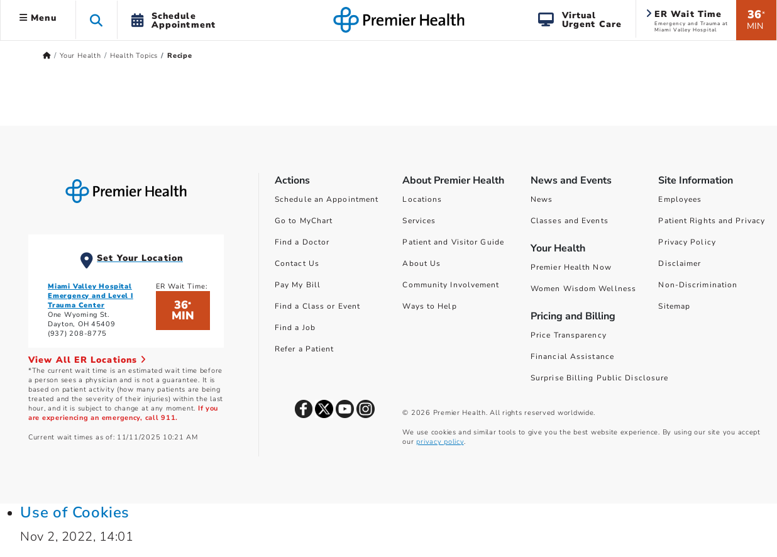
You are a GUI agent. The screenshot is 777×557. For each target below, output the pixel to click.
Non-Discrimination (697, 285)
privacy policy (439, 441)
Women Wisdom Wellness (583, 289)
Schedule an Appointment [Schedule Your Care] (326, 199)
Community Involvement (450, 285)
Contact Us (297, 263)
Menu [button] (38, 18)
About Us (421, 263)
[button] (96, 20)
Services (419, 221)
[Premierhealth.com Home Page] (47, 55)
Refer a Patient (304, 349)
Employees (680, 199)
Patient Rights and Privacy (711, 221)
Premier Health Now (571, 267)
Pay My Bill (298, 285)
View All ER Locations (87, 360)
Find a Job (295, 328)
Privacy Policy (686, 242)
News (542, 199)
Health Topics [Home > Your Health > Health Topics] (134, 55)
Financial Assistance (572, 356)
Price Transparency (569, 335)
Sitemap (674, 306)
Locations (422, 199)
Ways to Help (429, 306)
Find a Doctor (302, 242)
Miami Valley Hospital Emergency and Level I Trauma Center (90, 296)
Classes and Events (570, 221)
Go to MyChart (304, 221)
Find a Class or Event (317, 306)
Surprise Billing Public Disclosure (599, 378)
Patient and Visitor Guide (453, 242)
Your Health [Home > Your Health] (80, 55)
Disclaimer (679, 263)
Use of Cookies (75, 512)
